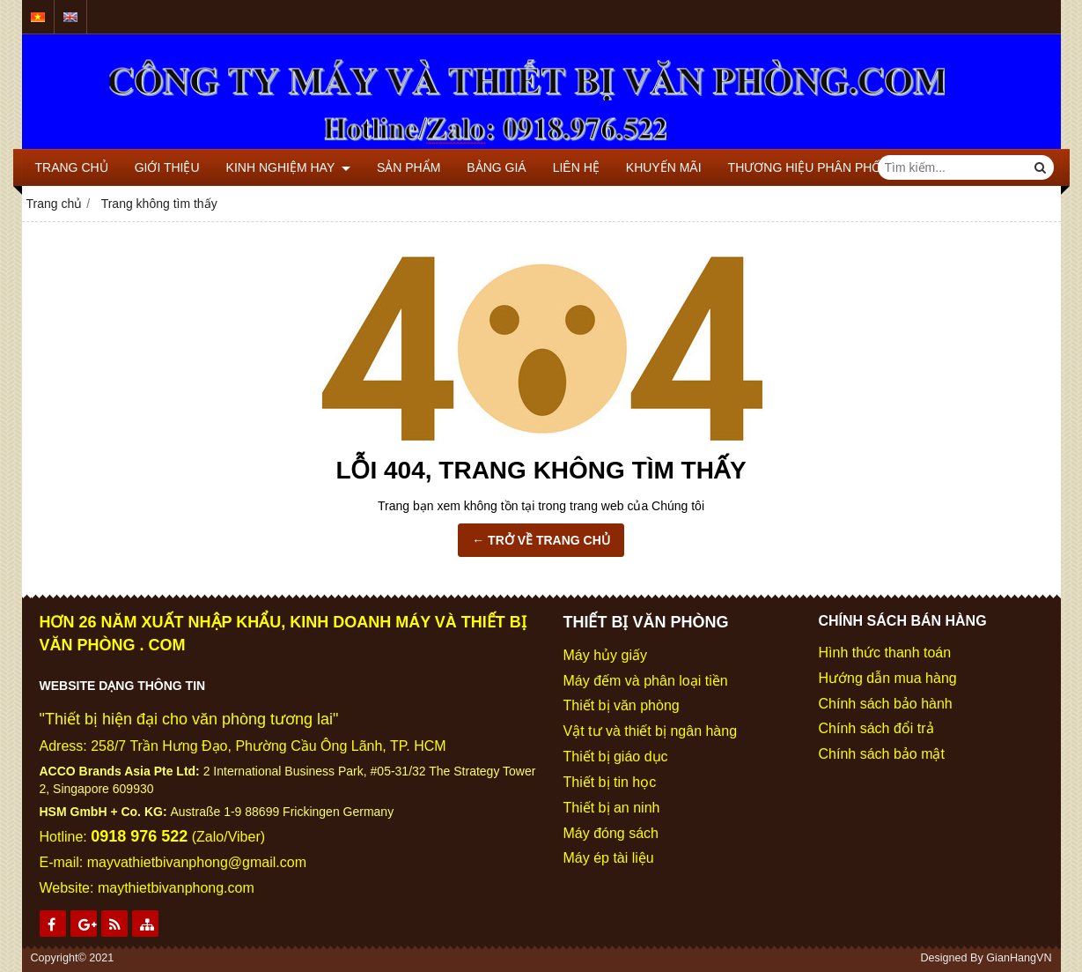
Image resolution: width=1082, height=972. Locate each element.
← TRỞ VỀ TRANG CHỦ (541, 540)
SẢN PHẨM (408, 167)
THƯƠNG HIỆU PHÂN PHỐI (807, 167)
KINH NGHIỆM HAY (288, 167)
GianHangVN (1018, 958)
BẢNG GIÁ (496, 167)
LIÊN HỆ (576, 167)
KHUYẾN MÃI (664, 167)
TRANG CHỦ (71, 167)
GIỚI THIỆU (167, 167)
